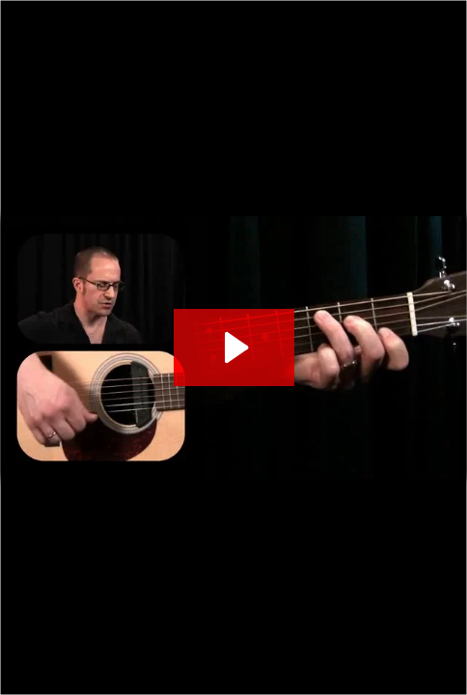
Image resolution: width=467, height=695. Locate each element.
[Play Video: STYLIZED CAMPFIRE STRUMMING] (234, 347)
